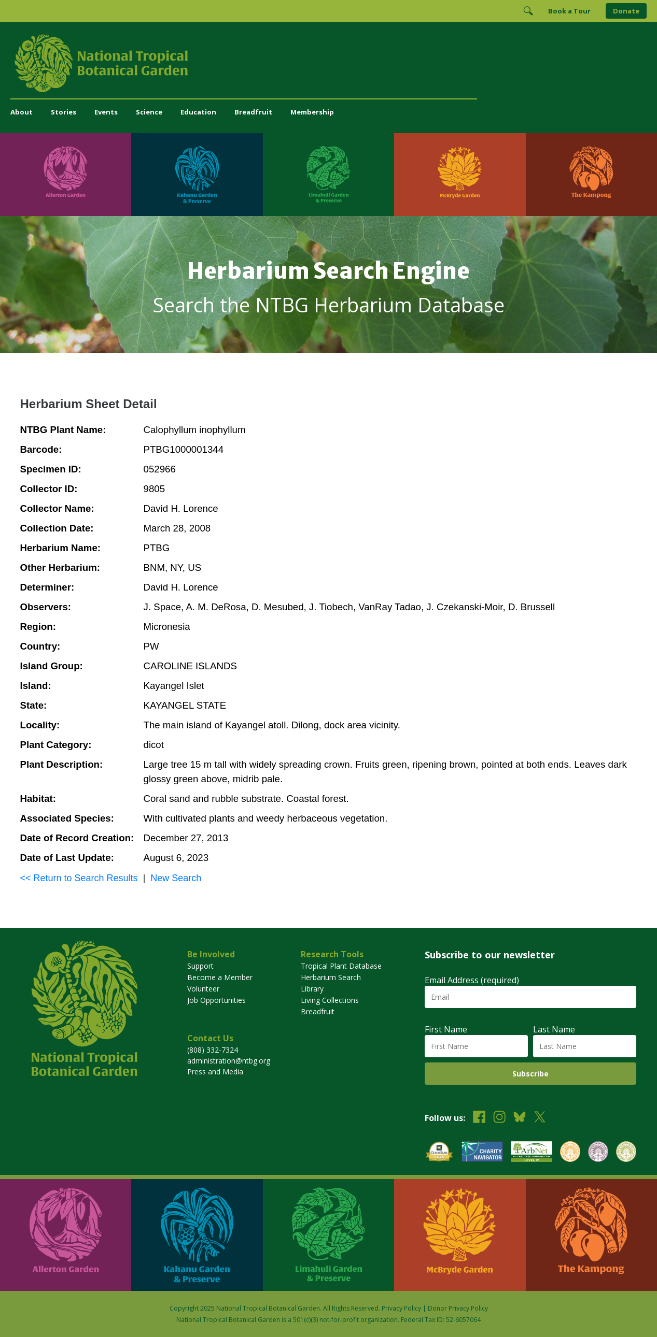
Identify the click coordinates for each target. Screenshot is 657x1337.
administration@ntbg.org (228, 1061)
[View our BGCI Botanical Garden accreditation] (570, 1153)
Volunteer (203, 989)
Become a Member (220, 977)
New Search (175, 878)
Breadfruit (253, 112)
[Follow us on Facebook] (479, 1118)
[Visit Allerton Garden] (65, 174)
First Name (446, 1029)
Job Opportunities (216, 1000)
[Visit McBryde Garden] (459, 174)
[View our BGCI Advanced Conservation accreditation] (626, 1153)
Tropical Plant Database (341, 966)
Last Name (554, 1029)
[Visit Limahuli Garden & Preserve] (328, 174)
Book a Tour (569, 11)
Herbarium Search (331, 977)
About (21, 112)
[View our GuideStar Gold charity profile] (439, 1153)
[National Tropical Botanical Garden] (328, 63)
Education (198, 112)
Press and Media (215, 1071)
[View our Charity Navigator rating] (482, 1153)
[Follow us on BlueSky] (519, 1118)
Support (200, 966)
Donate (626, 11)
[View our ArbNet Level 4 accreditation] (531, 1153)
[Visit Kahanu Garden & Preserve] (196, 174)
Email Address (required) (472, 980)
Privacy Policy (401, 1308)
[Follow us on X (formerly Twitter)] (540, 1118)
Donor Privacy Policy (458, 1308)
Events (106, 112)
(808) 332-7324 (212, 1050)
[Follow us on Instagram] (499, 1118)
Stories (63, 112)
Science (149, 112)
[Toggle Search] (528, 11)
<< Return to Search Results (79, 878)
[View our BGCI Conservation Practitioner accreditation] (598, 1153)
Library (312, 989)
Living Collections (330, 1000)
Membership (312, 112)
